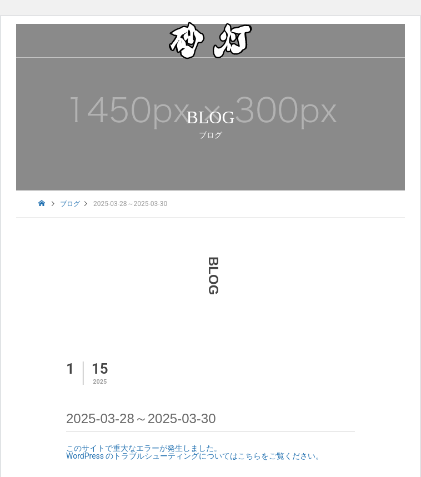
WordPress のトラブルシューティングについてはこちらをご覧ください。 (195, 455)
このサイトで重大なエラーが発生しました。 (144, 448)
